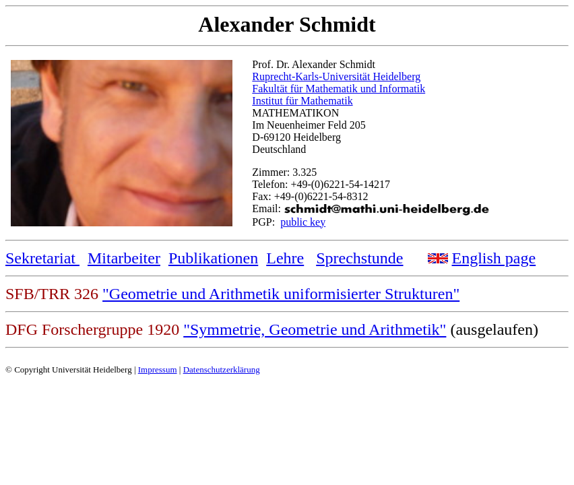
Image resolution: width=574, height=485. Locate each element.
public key (302, 222)
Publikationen (213, 258)
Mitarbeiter (124, 258)
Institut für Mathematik (302, 100)
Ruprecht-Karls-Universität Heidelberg (336, 76)
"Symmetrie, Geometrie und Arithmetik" (314, 329)
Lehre (285, 258)
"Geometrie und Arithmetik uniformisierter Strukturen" (280, 293)
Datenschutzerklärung (221, 369)
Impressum (157, 369)
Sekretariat (42, 258)
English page (494, 258)
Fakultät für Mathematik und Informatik (338, 88)
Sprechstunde (359, 258)
